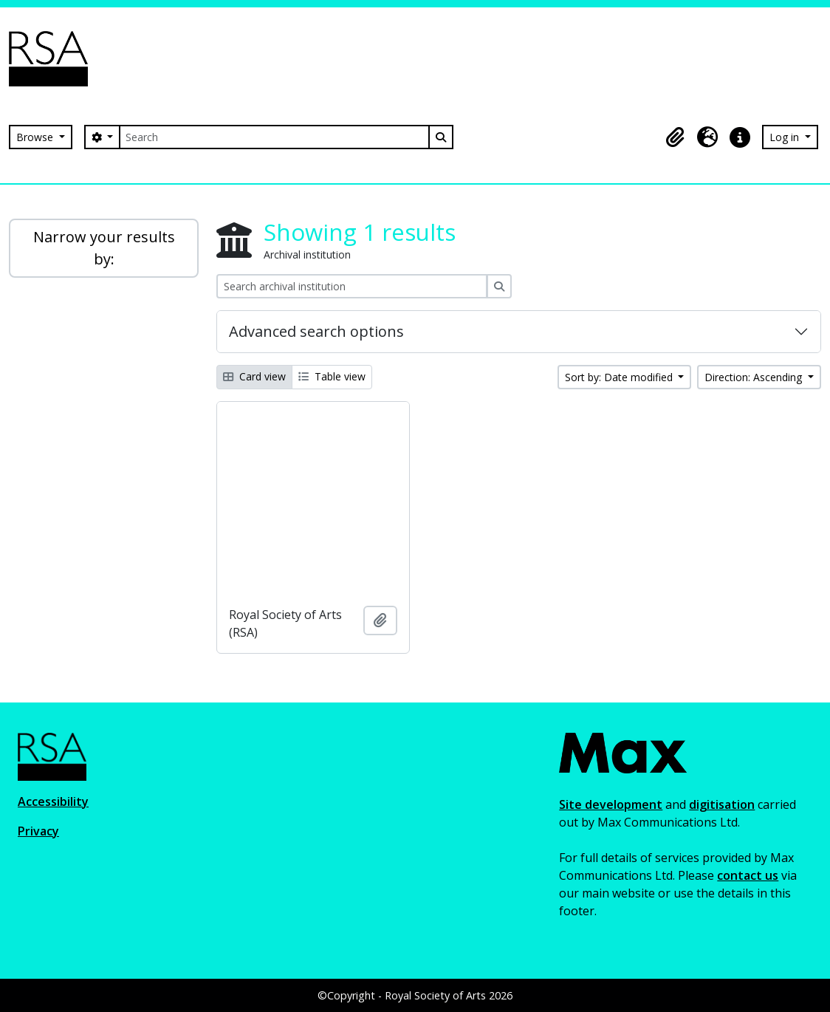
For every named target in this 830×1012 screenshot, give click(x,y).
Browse (36, 137)
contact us (747, 875)
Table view (332, 376)
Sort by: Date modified (620, 377)
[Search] (274, 137)
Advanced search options (316, 331)
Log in (785, 137)
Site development (610, 804)
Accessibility (53, 801)
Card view (254, 376)
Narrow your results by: (104, 248)
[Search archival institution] (351, 286)
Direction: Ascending (754, 377)
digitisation (722, 804)
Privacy (38, 831)
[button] (675, 137)
